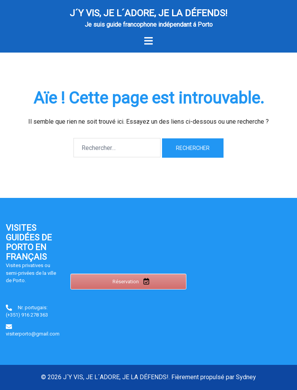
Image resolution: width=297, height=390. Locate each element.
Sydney (246, 377)
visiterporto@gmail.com (33, 334)
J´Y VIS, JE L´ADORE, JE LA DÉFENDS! (148, 13)
